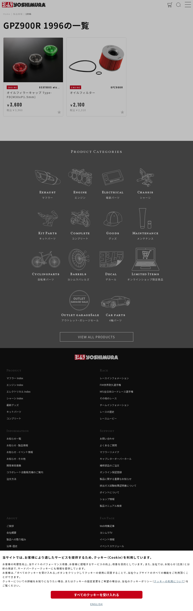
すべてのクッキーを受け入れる (96, 594)
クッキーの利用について (169, 581)
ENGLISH (96, 604)
